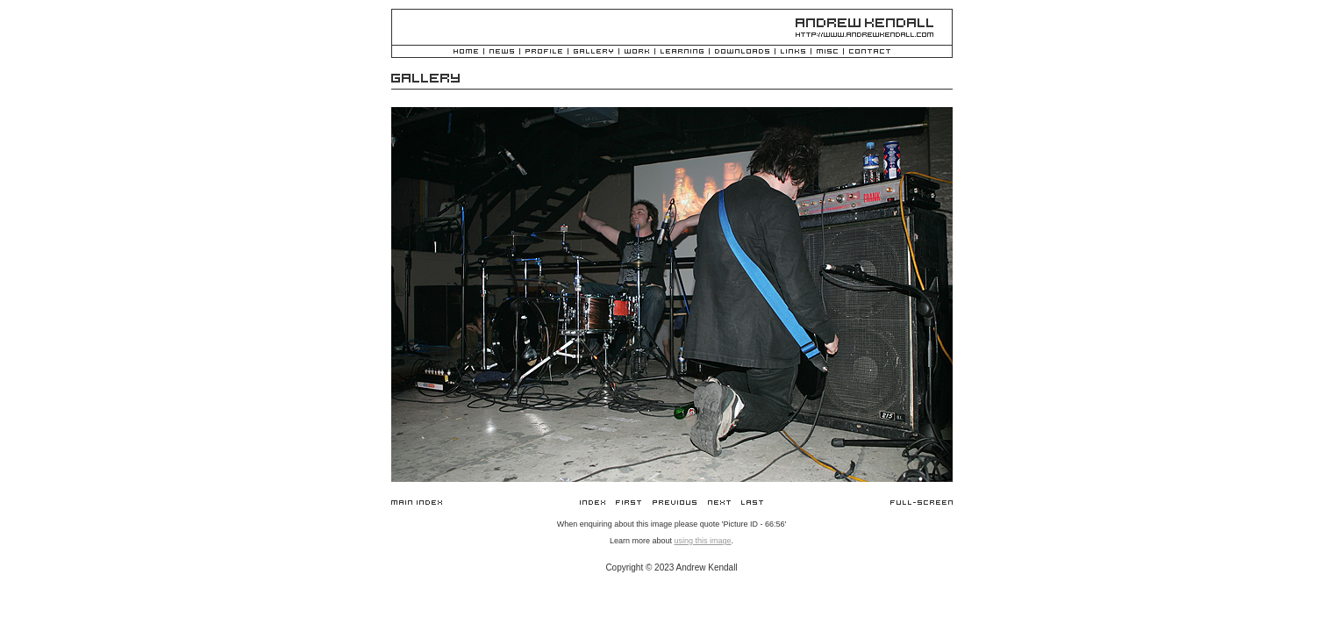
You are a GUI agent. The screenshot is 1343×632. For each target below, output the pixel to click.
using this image (702, 540)
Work (637, 52)
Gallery (593, 52)
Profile (543, 52)
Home (466, 52)
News (501, 52)
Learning (682, 52)
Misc (827, 52)
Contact (869, 52)
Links (793, 52)
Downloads (742, 52)
